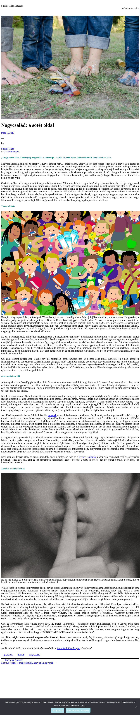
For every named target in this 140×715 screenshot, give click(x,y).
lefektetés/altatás (87, 457)
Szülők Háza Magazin (12, 5)
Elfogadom (58, 710)
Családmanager (11, 151)
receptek (52, 415)
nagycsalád (34, 654)
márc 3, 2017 (7, 133)
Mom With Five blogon (68, 648)
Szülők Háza (7, 148)
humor (21, 654)
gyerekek (8, 654)
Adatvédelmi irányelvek (78, 710)
